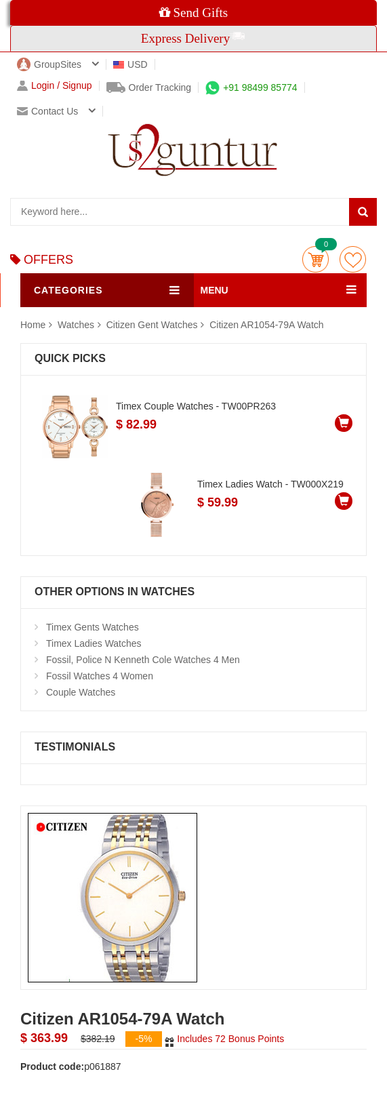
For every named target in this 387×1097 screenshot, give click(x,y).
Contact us (47, 111)
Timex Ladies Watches (94, 643)
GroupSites (49, 64)
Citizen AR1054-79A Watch (266, 324)
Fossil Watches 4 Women (99, 676)
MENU (214, 290)
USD (130, 64)
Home (32, 324)
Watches (77, 324)
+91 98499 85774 (251, 87)
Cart (315, 259)
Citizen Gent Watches (152, 324)
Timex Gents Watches (92, 627)
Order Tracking (149, 87)
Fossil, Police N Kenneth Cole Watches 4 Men (143, 659)
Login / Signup (54, 86)
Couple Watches (80, 692)
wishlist (353, 259)
